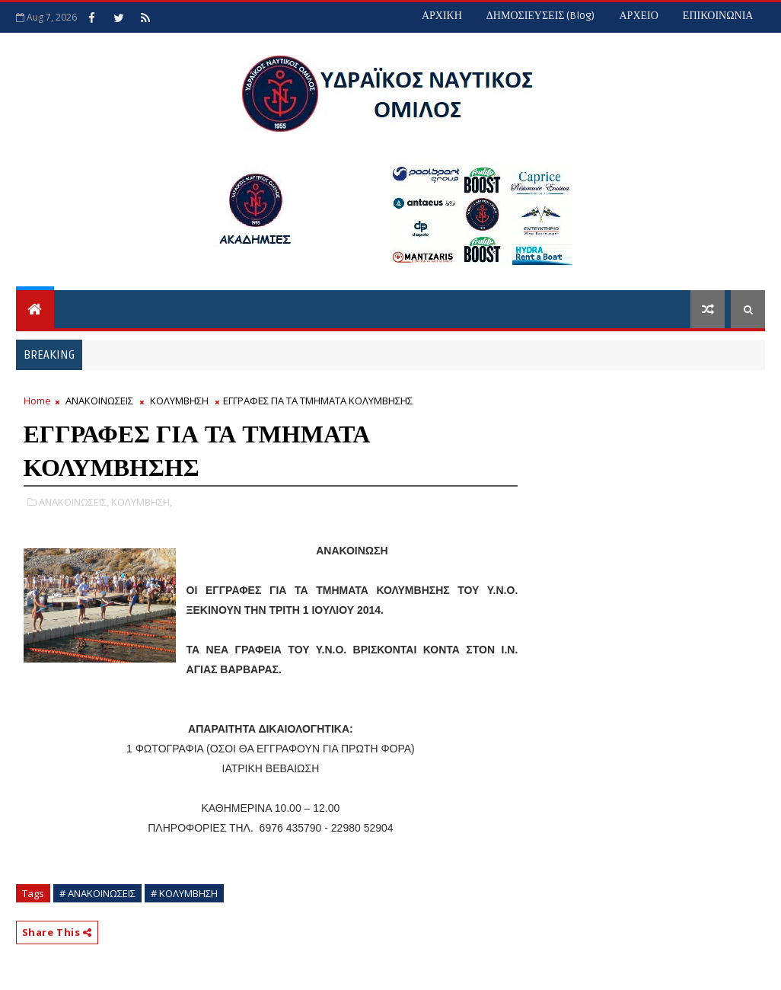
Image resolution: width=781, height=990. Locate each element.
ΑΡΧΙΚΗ (442, 15)
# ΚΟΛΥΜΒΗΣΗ (184, 893)
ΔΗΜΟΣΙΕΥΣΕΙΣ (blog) (540, 15)
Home (37, 400)
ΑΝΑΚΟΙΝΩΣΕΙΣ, (74, 502)
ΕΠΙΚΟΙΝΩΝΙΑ (718, 15)
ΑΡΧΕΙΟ (638, 15)
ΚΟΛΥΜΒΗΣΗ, (141, 502)
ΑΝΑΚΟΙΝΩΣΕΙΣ (99, 400)
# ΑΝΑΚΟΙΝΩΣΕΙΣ (97, 893)
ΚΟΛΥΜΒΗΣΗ (179, 400)
